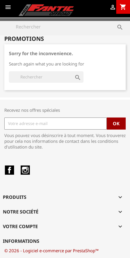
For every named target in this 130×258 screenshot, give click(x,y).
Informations (21, 241)
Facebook (9, 170)
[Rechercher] (65, 26)
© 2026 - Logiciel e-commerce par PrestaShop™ (51, 250)
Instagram (25, 170)
